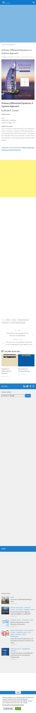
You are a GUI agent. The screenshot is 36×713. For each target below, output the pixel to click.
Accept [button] (18, 708)
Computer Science (15, 620)
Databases (27, 609)
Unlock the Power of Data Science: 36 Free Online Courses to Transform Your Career (22, 641)
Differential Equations (23, 320)
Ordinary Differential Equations (17, 322)
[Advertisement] (18, 24)
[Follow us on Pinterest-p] (33, 386)
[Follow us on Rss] (24, 386)
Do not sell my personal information (13, 705)
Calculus (14, 320)
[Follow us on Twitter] (27, 386)
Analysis (8, 320)
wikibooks (13, 651)
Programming (14, 636)
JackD (4, 57)
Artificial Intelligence (16, 607)
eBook (3, 45)
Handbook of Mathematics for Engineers (6, 371)
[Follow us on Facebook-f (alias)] (30, 386)
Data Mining (19, 609)
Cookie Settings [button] (8, 708)
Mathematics (11, 45)
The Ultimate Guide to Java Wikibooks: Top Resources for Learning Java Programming (21, 655)
